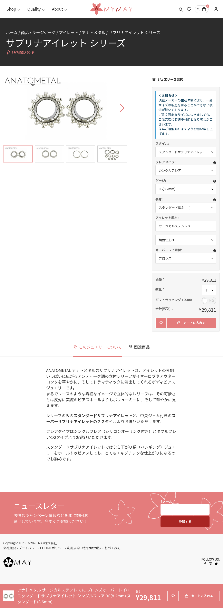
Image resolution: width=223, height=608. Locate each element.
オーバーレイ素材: (168, 250)
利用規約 (73, 548)
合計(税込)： (164, 309)
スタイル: (162, 143)
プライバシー (28, 548)
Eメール (166, 501)
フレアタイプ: (165, 162)
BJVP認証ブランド (20, 52)
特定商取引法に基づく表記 (101, 548)
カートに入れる (191, 322)
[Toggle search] (180, 9)
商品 (25, 32)
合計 (139, 591)
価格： (160, 279)
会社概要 (9, 548)
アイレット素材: (167, 217)
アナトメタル (93, 32)
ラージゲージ (44, 32)
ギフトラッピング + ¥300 (173, 300)
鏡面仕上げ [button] (167, 240)
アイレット (69, 32)
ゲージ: (160, 180)
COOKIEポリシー (52, 548)
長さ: (159, 199)
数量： (160, 289)
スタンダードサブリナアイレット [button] (183, 152)
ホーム (12, 32)
